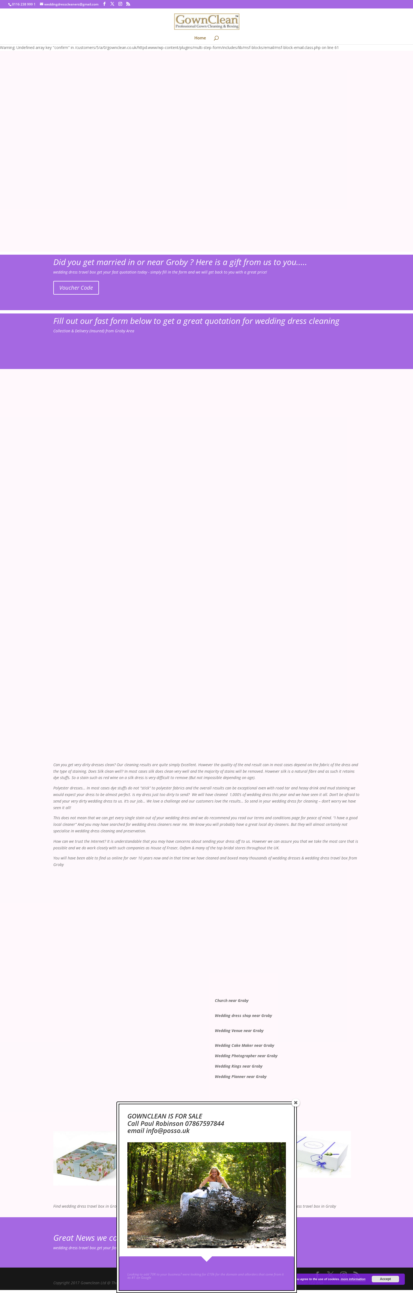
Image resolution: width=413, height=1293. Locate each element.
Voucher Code (76, 287)
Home (200, 38)
